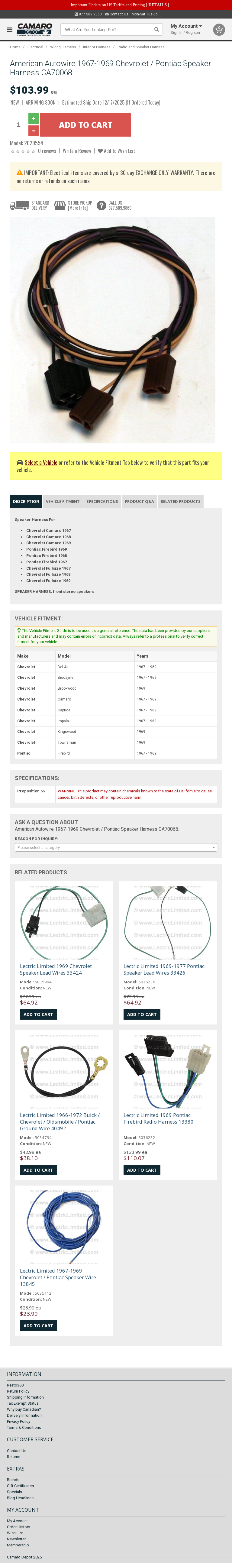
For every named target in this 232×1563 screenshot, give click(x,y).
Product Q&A (139, 501)
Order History (18, 1527)
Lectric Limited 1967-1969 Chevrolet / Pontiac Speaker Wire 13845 (58, 1277)
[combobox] (116, 847)
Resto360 (15, 1385)
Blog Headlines (20, 1498)
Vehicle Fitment (63, 501)
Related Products (181, 501)
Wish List (15, 1533)
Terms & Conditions (24, 1427)
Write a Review (77, 150)
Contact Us (116, 14)
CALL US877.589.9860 (119, 205)
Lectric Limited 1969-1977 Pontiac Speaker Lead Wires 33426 (164, 969)
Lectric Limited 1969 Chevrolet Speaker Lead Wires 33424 (56, 969)
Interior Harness (97, 47)
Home (15, 47)
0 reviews (47, 150)
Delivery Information (24, 1415)
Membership (18, 1545)
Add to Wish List (116, 150)
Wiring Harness (63, 47)
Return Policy (18, 1391)
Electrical (35, 47)
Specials (14, 1492)
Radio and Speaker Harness (141, 47)
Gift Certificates (20, 1486)
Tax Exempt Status (23, 1403)
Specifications (102, 501)
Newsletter (16, 1539)
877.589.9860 (88, 14)
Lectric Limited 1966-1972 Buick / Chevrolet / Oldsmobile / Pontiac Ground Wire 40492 (60, 1122)
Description (26, 501)
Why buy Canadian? (24, 1409)
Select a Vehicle (41, 462)
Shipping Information (25, 1397)
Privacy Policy (18, 1421)
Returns (13, 1457)
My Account (17, 1521)
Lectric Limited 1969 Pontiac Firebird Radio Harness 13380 (159, 1118)
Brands (13, 1479)
